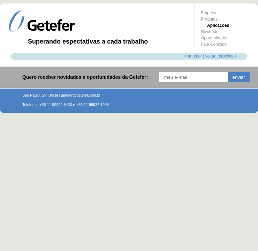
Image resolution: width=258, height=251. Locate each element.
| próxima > (227, 56)
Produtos (209, 19)
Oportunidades (214, 38)
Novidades (211, 31)
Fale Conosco (214, 44)
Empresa (209, 12)
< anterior (193, 56)
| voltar (209, 56)
